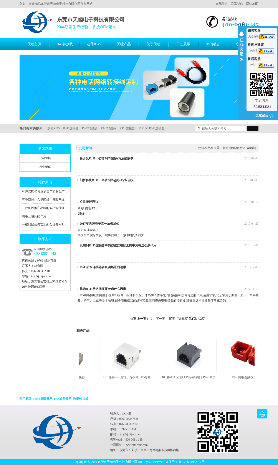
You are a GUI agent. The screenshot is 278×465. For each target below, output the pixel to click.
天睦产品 (124, 44)
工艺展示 (183, 44)
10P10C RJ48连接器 (151, 128)
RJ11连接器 (127, 128)
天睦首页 (34, 44)
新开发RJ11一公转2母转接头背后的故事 (169, 158)
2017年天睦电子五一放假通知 (169, 223)
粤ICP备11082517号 (191, 461)
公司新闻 (45, 158)
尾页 (172, 318)
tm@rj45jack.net (41, 276)
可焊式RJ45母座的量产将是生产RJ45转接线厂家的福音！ (60, 191)
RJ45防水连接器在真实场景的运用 (169, 267)
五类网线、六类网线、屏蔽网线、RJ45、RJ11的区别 (57, 199)
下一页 (160, 318)
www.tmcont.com (137, 445)
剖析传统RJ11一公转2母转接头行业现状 (169, 180)
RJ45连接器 (71, 128)
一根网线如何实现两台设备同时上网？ (48, 224)
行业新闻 (45, 167)
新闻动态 (213, 44)
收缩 (241, 49)
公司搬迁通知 (169, 202)
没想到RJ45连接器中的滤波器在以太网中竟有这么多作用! (169, 245)
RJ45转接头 (108, 128)
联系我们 (237, 3)
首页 (226, 148)
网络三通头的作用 (34, 216)
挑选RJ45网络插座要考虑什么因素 (169, 289)
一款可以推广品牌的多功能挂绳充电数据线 (51, 208)
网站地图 (252, 3)
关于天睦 (154, 44)
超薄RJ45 (94, 44)
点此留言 (261, 115)
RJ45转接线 (64, 44)
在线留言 (222, 3)
